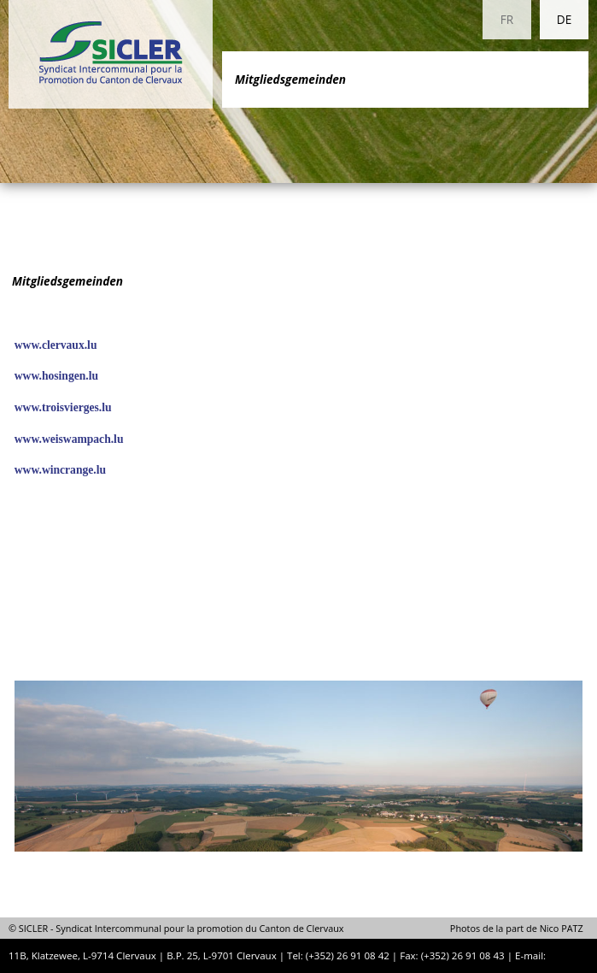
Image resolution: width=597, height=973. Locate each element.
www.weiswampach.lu (69, 439)
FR (506, 19)
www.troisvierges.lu (63, 407)
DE (564, 19)
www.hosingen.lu (56, 375)
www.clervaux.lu (56, 345)
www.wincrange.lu (60, 469)
